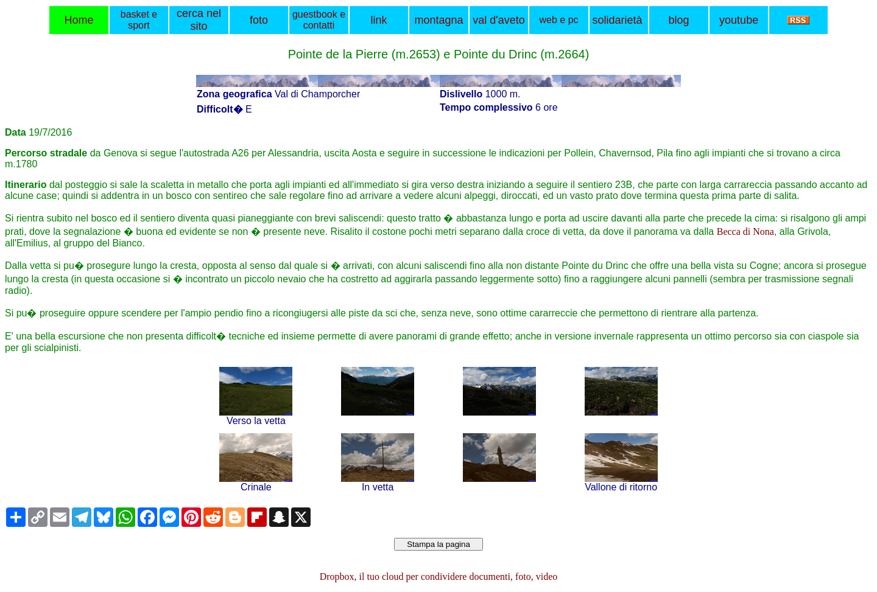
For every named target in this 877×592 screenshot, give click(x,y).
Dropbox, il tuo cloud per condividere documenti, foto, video (439, 576)
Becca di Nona (745, 231)
